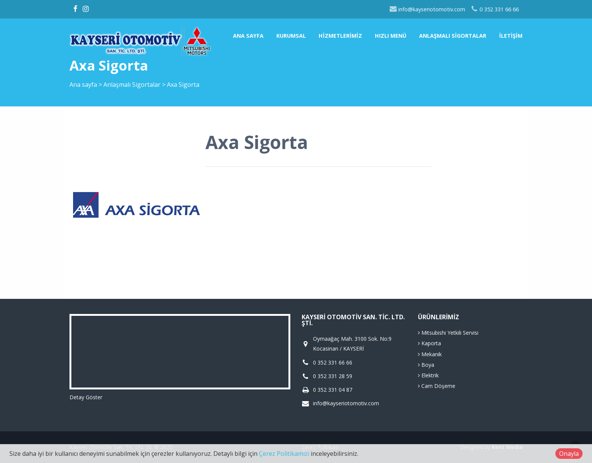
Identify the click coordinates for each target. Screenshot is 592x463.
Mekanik (430, 354)
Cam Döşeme (436, 385)
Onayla (569, 453)
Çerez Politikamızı (284, 453)
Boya (426, 364)
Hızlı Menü (390, 35)
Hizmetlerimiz (340, 35)
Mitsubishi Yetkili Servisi (448, 332)
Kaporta (429, 343)
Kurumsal (291, 35)
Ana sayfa (248, 35)
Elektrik (428, 375)
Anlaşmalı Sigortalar (452, 35)
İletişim (511, 35)
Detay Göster (85, 397)
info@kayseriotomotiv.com (427, 9)
